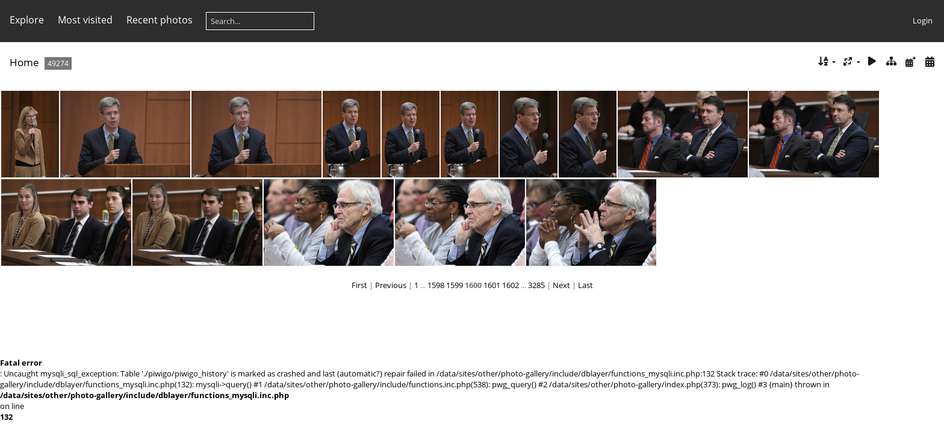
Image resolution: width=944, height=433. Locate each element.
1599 (454, 285)
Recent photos (159, 19)
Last (585, 285)
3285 (536, 285)
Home (24, 62)
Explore (27, 19)
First (359, 285)
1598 (435, 285)
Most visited (85, 19)
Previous (390, 285)
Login (923, 20)
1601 (491, 285)
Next (561, 285)
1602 (510, 285)
